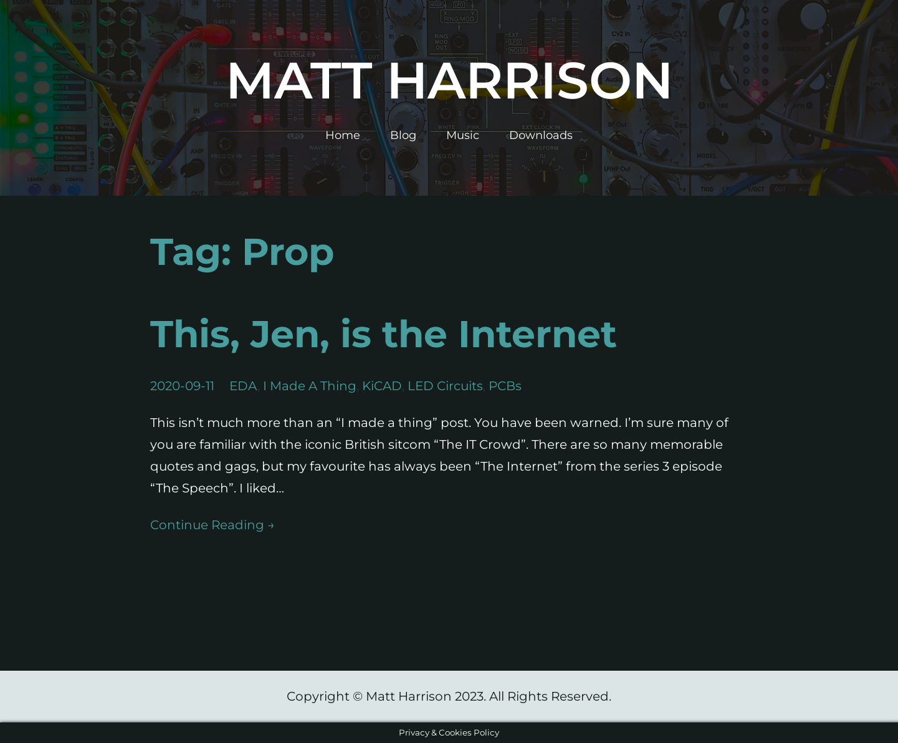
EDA (243, 385)
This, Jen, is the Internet (383, 334)
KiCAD (382, 385)
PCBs (505, 385)
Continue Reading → (212, 524)
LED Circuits (445, 385)
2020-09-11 (182, 385)
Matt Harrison (449, 80)
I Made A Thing (309, 385)
